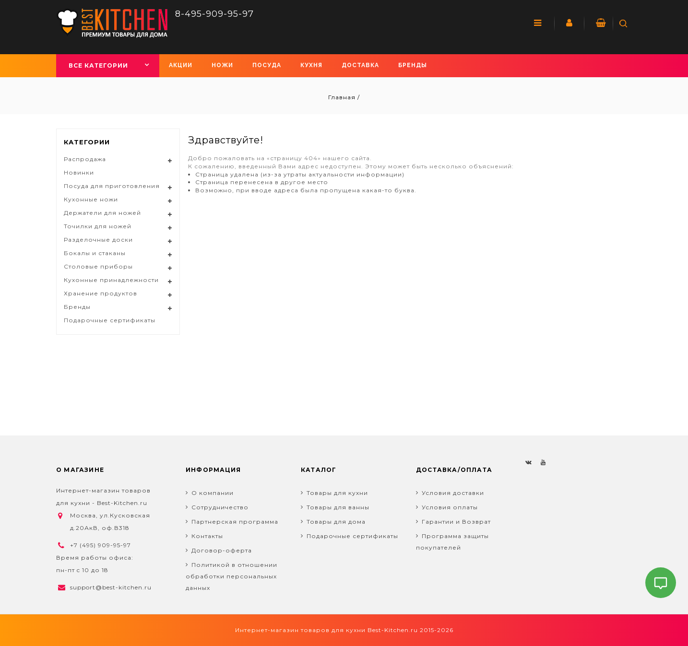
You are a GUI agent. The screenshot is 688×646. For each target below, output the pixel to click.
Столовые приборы (98, 266)
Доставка (360, 65)
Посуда (266, 65)
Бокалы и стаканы (95, 253)
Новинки (79, 172)
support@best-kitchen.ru (111, 587)
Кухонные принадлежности (111, 279)
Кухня (311, 65)
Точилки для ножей (97, 226)
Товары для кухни (337, 492)
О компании (212, 492)
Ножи (222, 65)
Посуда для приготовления (112, 185)
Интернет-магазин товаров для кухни (300, 630)
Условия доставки (453, 492)
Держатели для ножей (102, 212)
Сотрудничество (220, 507)
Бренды (412, 65)
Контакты (207, 536)
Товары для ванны (338, 507)
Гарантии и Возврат (456, 521)
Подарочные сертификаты (109, 320)
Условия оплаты (450, 507)
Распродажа (85, 159)
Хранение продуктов (100, 293)
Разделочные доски (98, 239)
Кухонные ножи (91, 199)
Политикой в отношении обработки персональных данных (231, 576)
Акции (180, 65)
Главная (342, 97)
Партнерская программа (234, 521)
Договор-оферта (221, 550)
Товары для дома (336, 521)
